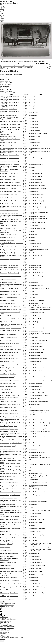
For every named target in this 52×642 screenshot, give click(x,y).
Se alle (2, 601)
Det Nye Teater (10, 599)
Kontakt (2, 11)
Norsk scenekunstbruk (5, 618)
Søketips (2, 9)
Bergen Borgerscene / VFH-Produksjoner (9, 118)
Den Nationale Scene (11, 115)
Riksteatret (9, 544)
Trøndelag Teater (5, 420)
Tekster (2, 21)
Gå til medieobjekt (4, 59)
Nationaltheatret (14, 553)
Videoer (2, 18)
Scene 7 (16, 537)
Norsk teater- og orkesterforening (8, 619)
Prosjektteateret (10, 237)
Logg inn (2, 634)
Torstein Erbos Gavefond (6, 625)
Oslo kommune (3, 632)
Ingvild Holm (11, 262)
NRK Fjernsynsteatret (10, 225)
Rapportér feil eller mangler (7, 605)
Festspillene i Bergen (8, 149)
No (1, 13)
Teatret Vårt (11, 440)
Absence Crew (4, 97)
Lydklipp (2, 20)
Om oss (2, 10)
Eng (2, 16)
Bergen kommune (4, 622)
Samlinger (2, 7)
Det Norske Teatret (10, 148)
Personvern (2, 639)
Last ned (50, 67)
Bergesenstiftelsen (4, 630)
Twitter (13, 603)
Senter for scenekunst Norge (16, 637)
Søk (1, 5)
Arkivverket (3, 633)
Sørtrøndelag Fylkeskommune (7, 623)
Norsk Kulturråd (4, 617)
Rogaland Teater (13, 109)
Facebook (6, 603)
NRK (10, 395)
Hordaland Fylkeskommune (7, 628)
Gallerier (2, 6)
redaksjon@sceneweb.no (6, 607)
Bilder (1, 17)
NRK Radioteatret (11, 188)
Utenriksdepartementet (5, 621)
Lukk (2, 640)
